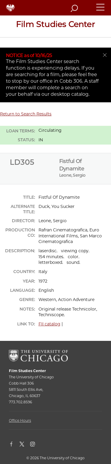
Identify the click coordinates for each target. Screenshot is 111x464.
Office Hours (20, 420)
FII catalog (49, 324)
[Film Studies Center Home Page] (55, 26)
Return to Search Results (26, 114)
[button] (100, 9)
